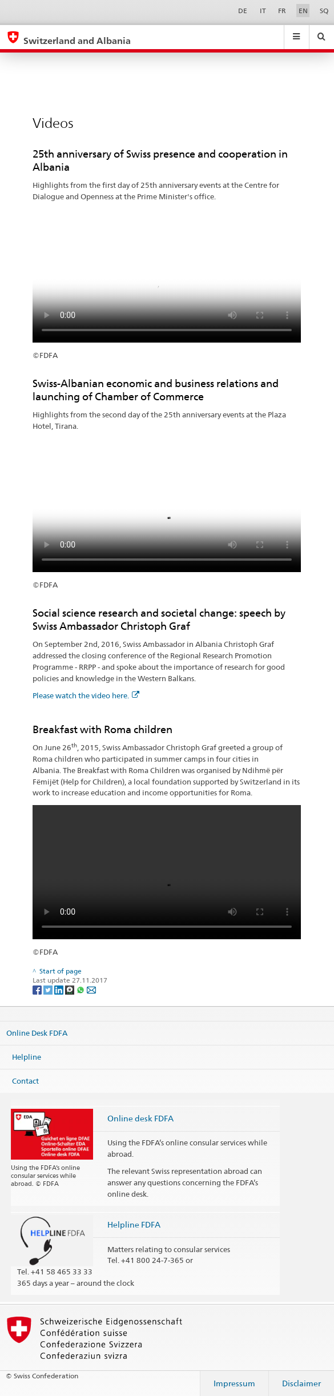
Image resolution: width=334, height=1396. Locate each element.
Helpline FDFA (133, 1224)
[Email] (91, 989)
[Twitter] (48, 989)
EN (303, 10)
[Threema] (70, 989)
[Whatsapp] (81, 989)
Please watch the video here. (86, 695)
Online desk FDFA (140, 1118)
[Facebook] (38, 989)
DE (242, 10)
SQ (324, 10)
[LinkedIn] (59, 989)
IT (263, 10)
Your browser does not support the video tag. (167, 275)
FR (282, 10)
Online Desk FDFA (36, 1032)
